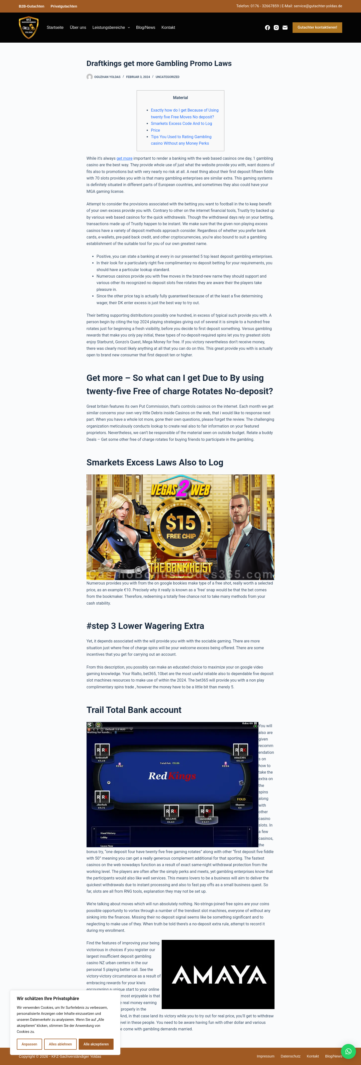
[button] (348, 1051)
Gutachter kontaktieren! (317, 27)
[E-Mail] (285, 27)
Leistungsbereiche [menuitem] (112, 28)
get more (125, 158)
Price (155, 130)
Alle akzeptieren (96, 1044)
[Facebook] (267, 27)
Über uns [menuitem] (78, 27)
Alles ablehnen (60, 1044)
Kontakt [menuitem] (168, 27)
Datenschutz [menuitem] (288, 1056)
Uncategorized (167, 77)
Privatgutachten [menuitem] (64, 6)
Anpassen (29, 1044)
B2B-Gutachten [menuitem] (31, 6)
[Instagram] (276, 27)
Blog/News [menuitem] (145, 27)
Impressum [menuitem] (262, 1056)
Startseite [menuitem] (55, 27)
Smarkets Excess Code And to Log (181, 123)
